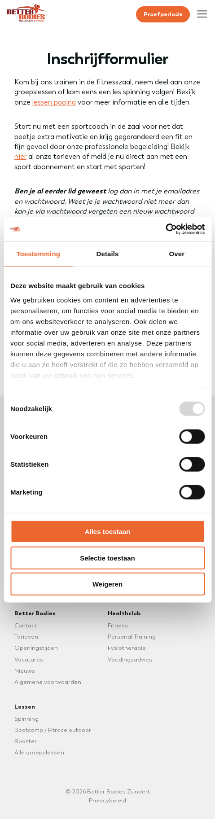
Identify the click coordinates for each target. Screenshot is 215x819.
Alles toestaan (108, 531)
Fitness (118, 625)
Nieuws (24, 670)
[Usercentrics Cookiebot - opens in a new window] (165, 229)
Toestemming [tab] (38, 254)
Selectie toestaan (107, 557)
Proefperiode (163, 14)
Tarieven (26, 636)
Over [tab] (177, 254)
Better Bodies (35, 613)
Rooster (25, 741)
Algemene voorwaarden (47, 682)
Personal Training (132, 636)
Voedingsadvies (130, 659)
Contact (25, 625)
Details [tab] (108, 254)
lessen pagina (54, 102)
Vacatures (28, 659)
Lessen (24, 706)
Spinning (26, 718)
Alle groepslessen (39, 752)
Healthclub (124, 613)
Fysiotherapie (127, 647)
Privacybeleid (107, 800)
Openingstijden (36, 647)
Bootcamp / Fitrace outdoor (52, 730)
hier (20, 156)
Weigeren (107, 584)
